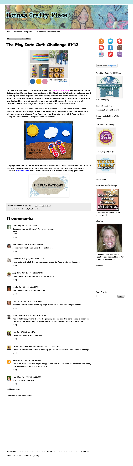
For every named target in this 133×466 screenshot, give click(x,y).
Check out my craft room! (107, 110)
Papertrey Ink (23, 209)
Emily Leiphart (18, 315)
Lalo (14, 332)
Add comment (13, 389)
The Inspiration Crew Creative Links (48, 31)
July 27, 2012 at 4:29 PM (51, 346)
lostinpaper (17, 244)
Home (8, 31)
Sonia (14, 225)
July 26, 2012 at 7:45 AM (33, 244)
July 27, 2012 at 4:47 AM (26, 332)
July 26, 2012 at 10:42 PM (36, 315)
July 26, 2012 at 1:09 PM (29, 287)
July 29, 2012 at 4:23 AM (31, 360)
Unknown (16, 360)
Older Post (85, 451)
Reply (14, 237)
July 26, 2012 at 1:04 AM (27, 225)
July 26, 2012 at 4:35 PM (32, 301)
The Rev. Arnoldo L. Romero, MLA (26, 346)
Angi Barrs (16, 273)
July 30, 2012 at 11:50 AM (32, 377)
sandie (15, 287)
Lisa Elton (16, 377)
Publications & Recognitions (23, 31)
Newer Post (12, 451)
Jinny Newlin (17, 259)
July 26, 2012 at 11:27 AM (34, 259)
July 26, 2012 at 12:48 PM (32, 273)
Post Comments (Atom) (29, 455)
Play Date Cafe (34, 209)
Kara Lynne (17, 301)
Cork (15, 209)
